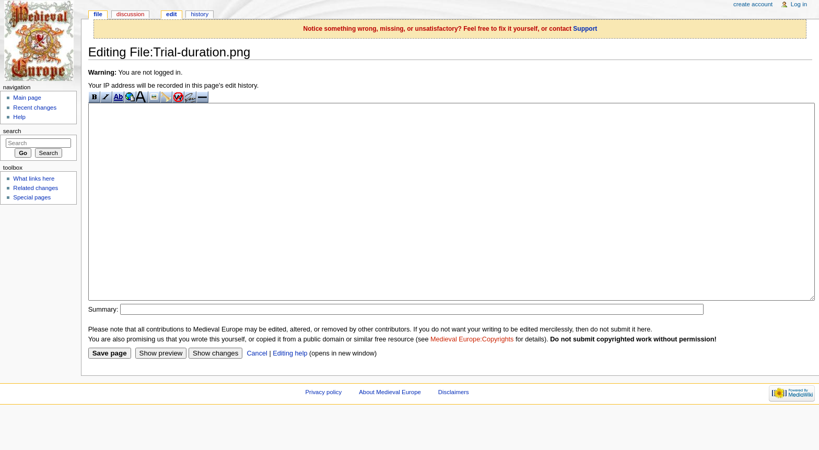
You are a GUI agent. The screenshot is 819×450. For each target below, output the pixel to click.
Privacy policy (323, 431)
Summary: (103, 348)
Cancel (257, 392)
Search (12, 131)
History (199, 14)
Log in (799, 4)
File (97, 14)
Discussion (130, 14)
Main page (27, 97)
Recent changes (34, 107)
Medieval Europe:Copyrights (471, 378)
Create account (753, 4)
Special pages (32, 197)
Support (585, 28)
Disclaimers (453, 431)
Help (19, 117)
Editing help (290, 392)
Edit (171, 14)
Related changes (35, 188)
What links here (33, 178)
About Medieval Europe (390, 431)
